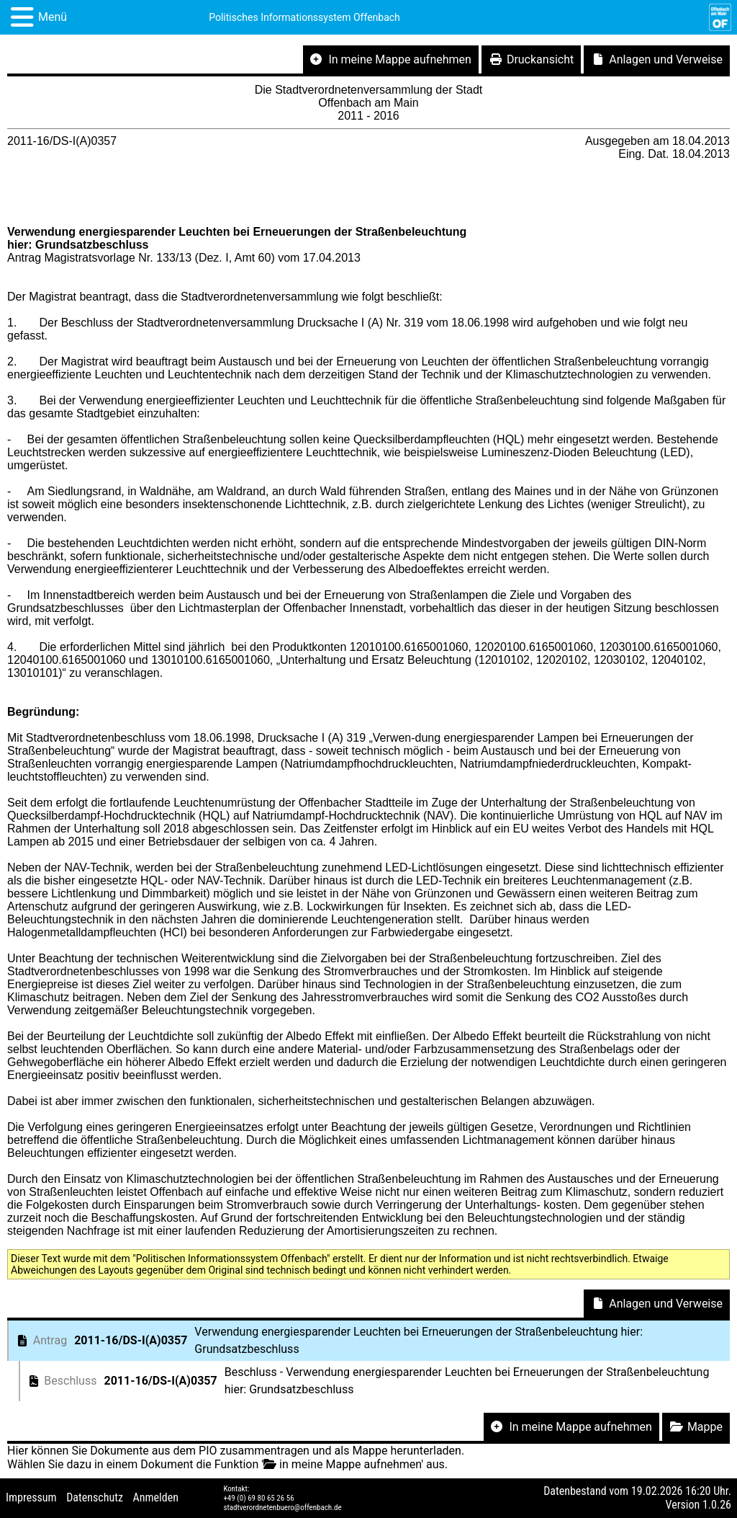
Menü (52, 17)
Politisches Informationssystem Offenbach (304, 17)
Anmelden (155, 1497)
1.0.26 (716, 1505)
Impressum (31, 1497)
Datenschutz (94, 1497)
